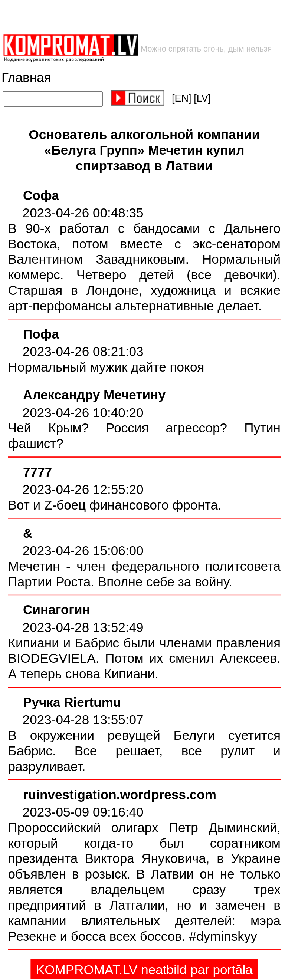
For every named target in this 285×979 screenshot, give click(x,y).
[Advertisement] (119, 17)
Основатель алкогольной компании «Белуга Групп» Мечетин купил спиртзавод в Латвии (144, 150)
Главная (26, 77)
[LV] (202, 98)
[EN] (181, 98)
